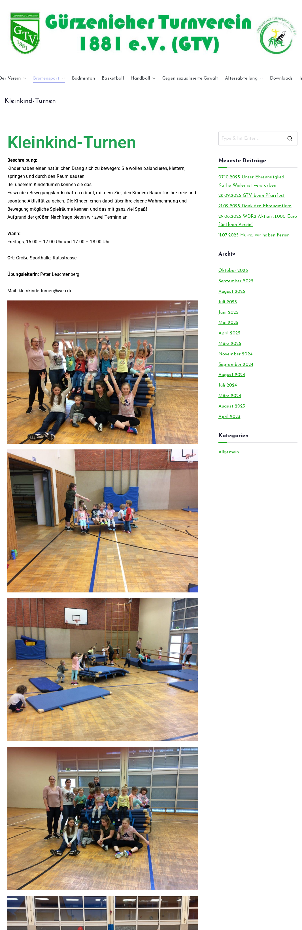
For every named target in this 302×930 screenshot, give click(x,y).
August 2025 (231, 291)
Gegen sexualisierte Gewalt (190, 78)
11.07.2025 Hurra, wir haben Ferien (254, 235)
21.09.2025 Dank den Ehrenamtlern (255, 206)
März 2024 (229, 396)
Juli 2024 (227, 385)
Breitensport (49, 78)
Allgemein (228, 452)
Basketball (113, 78)
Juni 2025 (228, 312)
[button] (23, 78)
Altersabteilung (244, 78)
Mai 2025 (228, 323)
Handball (143, 78)
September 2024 (235, 364)
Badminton (83, 78)
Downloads (281, 78)
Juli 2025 (227, 302)
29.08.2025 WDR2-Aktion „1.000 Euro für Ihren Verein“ (257, 220)
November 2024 (235, 354)
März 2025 (229, 344)
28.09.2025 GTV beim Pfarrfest (251, 195)
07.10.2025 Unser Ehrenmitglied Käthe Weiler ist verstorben (251, 181)
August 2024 (231, 375)
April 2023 (229, 417)
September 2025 (235, 281)
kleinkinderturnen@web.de (45, 290)
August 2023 (231, 406)
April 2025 (229, 333)
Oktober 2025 (233, 270)
